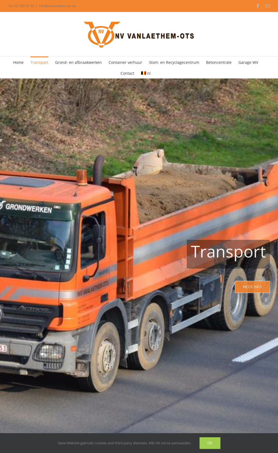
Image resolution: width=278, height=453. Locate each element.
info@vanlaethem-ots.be (57, 6)
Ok (210, 443)
